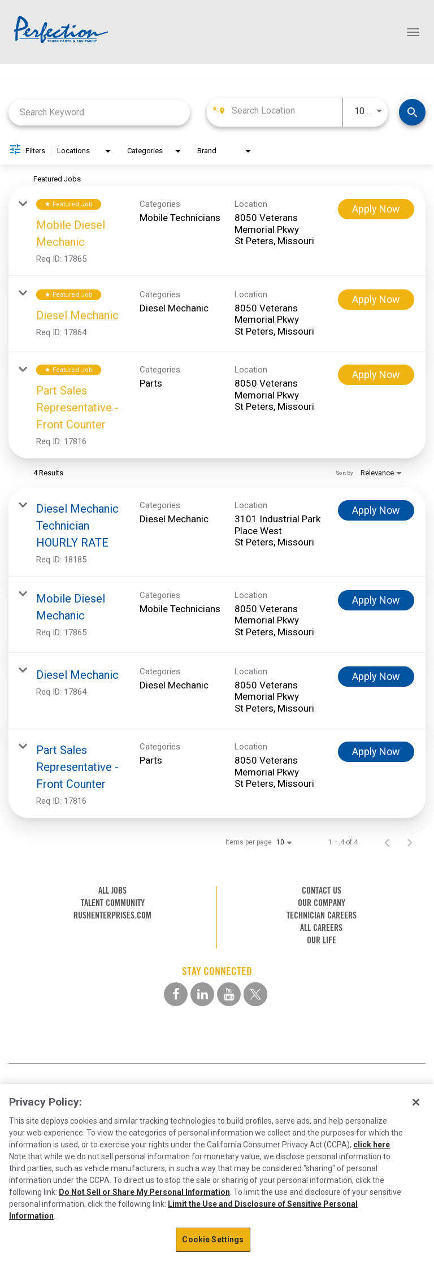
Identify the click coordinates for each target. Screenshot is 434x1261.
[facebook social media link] (176, 994)
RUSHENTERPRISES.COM (112, 915)
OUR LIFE (321, 940)
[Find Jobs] (412, 112)
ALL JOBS (112, 890)
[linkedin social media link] (202, 994)
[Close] (415, 1102)
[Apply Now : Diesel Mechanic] (376, 299)
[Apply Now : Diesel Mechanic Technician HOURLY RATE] (376, 510)
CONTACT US (321, 890)
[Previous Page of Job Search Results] (387, 842)
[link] (217, 231)
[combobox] (99, 112)
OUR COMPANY (321, 903)
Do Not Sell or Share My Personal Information (144, 1192)
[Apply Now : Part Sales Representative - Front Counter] (376, 375)
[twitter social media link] (255, 994)
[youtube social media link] (229, 994)
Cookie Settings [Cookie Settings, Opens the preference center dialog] (213, 1239)
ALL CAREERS (321, 927)
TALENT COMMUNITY (113, 903)
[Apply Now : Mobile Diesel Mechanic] (376, 209)
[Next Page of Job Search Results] (409, 842)
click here (371, 1144)
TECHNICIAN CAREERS (322, 915)
